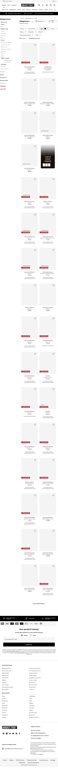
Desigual (4, 695)
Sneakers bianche (33, 651)
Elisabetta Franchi (33, 695)
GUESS (3, 676)
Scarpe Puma (32, 665)
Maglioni (4, 658)
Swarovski (4, 688)
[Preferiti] (51, 5)
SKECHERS (4, 686)
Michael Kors (5, 679)
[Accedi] (43, 5)
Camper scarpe (33, 658)
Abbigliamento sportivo (35, 656)
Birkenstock (32, 693)
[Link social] (3, 761)
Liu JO (30, 676)
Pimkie (3, 674)
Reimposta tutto (34, 38)
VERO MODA (32, 674)
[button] (41, 21)
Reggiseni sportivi (6, 646)
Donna (4, 5)
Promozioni (33, 28)
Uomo (8, 5)
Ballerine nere (5, 653)
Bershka (31, 688)
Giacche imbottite (6, 649)
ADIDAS (31, 681)
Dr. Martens (5, 693)
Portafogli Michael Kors (35, 649)
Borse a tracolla (33, 663)
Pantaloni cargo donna (34, 646)
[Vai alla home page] (27, 5)
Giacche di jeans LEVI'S (7, 665)
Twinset (4, 690)
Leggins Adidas (33, 653)
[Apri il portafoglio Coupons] (39, 5)
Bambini (14, 5)
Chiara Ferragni (33, 690)
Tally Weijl (31, 686)
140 (36, 18)
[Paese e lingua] (54, 1)
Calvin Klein (32, 683)
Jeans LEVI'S (5, 656)
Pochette (4, 660)
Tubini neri (31, 667)
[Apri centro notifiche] (47, 5)
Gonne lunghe (5, 663)
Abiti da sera (32, 660)
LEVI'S (3, 681)
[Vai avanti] (51, 10)
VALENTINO (5, 683)
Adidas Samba (5, 651)
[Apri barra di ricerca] (54, 10)
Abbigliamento (29, 18)
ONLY (30, 679)
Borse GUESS (5, 667)
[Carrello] (54, 5)
